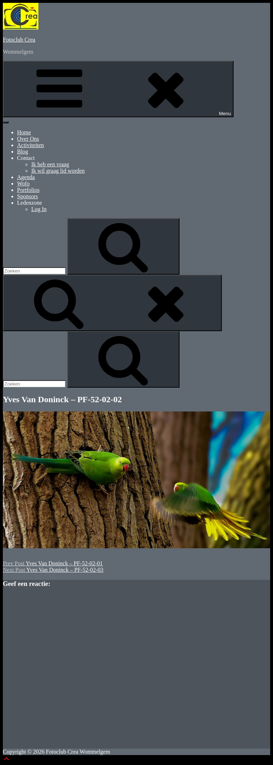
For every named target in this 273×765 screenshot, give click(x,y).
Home (24, 132)
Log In (39, 209)
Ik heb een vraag (50, 164)
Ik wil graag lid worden (58, 171)
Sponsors (27, 196)
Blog (22, 152)
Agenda (26, 177)
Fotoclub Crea (19, 40)
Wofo (23, 184)
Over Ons (28, 139)
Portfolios (28, 190)
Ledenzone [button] (29, 203)
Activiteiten (30, 145)
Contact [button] (26, 158)
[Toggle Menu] (6, 122)
